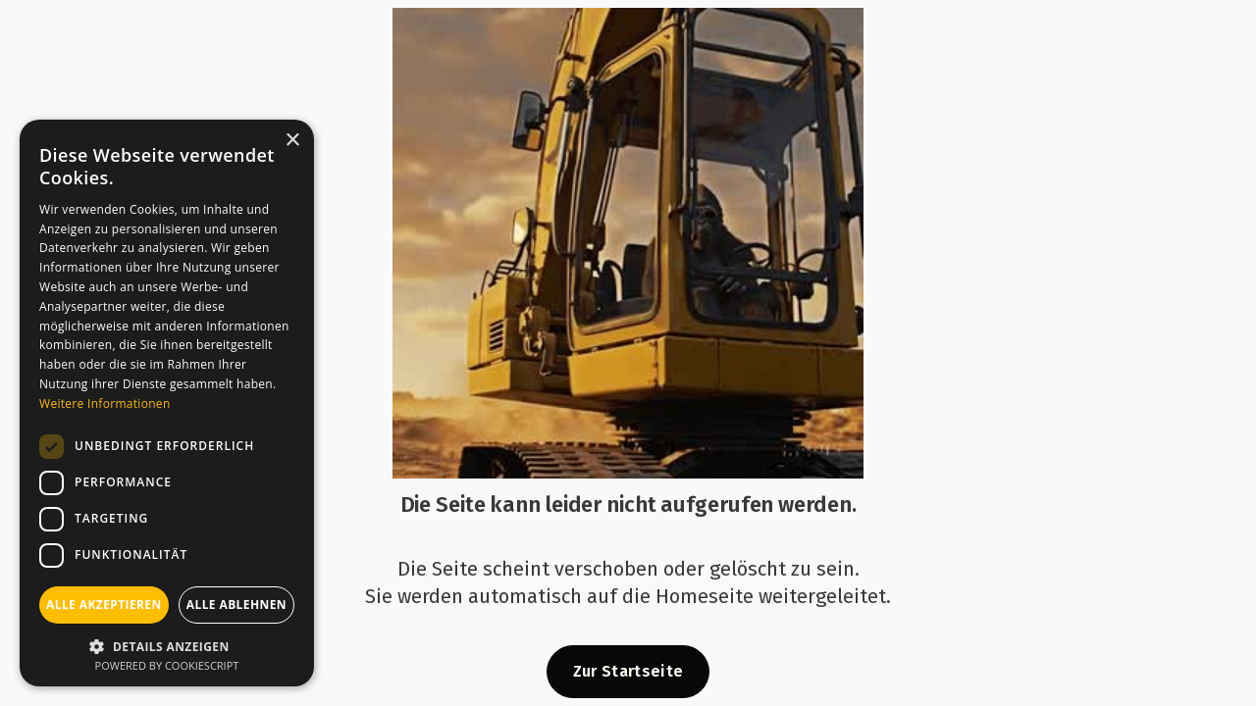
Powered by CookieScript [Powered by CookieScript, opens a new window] (167, 665)
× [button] (292, 140)
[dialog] (167, 403)
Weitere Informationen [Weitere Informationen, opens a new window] (105, 403)
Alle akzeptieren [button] (104, 604)
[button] (166, 644)
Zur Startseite (628, 671)
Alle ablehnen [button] (236, 604)
